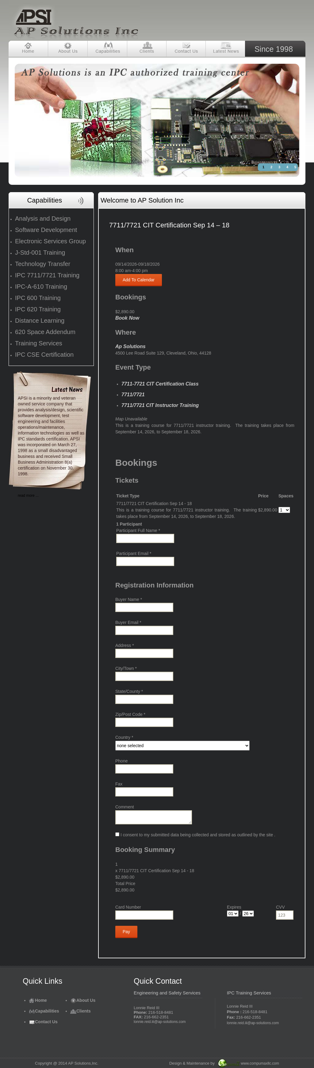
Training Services (38, 343)
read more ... (28, 495)
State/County (129, 691)
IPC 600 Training (38, 298)
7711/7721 (133, 394)
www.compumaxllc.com (260, 1063)
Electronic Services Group (50, 241)
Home (38, 1000)
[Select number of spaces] (284, 510)
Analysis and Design (43, 218)
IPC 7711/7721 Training (47, 275)
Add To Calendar (139, 279)
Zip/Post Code (130, 714)
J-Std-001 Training (40, 252)
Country (124, 737)
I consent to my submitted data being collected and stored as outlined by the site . (195, 834)
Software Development (46, 229)
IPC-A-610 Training (41, 286)
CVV (280, 907)
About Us (82, 1000)
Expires (234, 907)
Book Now (127, 318)
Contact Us (43, 1021)
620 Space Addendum (45, 332)
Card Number (128, 907)
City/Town (126, 668)
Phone (121, 760)
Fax (118, 783)
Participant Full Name (138, 530)
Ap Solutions (130, 346)
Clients (80, 1011)
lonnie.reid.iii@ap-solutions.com (160, 1022)
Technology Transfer (42, 263)
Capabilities (44, 1011)
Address (124, 645)
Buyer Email (128, 622)
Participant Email (133, 553)
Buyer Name (128, 599)
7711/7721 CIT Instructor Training (160, 405)
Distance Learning (39, 320)
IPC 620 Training (38, 309)
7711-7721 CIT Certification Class (160, 383)
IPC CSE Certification (44, 354)
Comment (124, 806)
